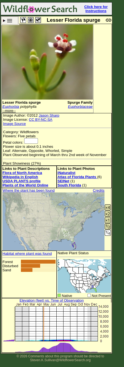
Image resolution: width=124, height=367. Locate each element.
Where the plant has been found (28, 190)
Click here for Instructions (96, 9)
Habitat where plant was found (27, 253)
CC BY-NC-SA (40, 119)
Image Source (14, 124)
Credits (98, 190)
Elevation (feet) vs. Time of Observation (52, 300)
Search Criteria (9, 21)
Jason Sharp (49, 115)
